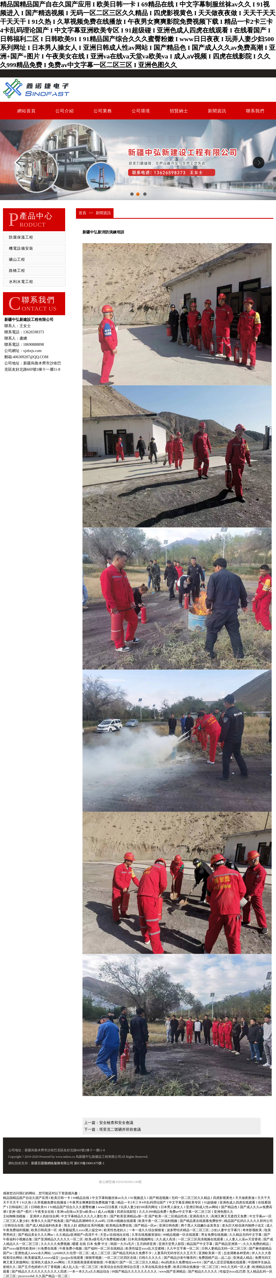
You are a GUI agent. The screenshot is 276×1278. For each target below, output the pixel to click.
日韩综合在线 (14, 1225)
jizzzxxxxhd (26, 1276)
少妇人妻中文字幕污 (226, 1230)
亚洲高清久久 (199, 1216)
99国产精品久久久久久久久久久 (135, 1271)
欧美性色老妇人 (115, 1230)
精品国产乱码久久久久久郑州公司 (248, 1221)
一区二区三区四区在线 (120, 1258)
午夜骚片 (111, 1262)
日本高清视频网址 (141, 1239)
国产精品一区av (146, 1225)
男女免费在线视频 (214, 1235)
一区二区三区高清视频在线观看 (201, 1239)
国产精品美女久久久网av (36, 1235)
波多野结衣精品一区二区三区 (188, 1230)
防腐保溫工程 (21, 237)
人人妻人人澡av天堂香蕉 (243, 1239)
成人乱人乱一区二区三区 (80, 1267)
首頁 (82, 213)
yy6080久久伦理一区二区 (71, 1253)
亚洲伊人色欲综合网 (45, 1216)
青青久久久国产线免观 (47, 1221)
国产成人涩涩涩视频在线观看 (225, 1262)
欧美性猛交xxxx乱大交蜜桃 (145, 1248)
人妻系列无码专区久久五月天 (175, 1253)
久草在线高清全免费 (157, 1267)
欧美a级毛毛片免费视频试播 (105, 1239)
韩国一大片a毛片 (122, 1244)
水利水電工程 (21, 282)
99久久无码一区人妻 (236, 1267)
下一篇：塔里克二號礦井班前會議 (112, 1129)
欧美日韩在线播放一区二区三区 (196, 1267)
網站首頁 (26, 111)
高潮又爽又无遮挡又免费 (229, 1216)
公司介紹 (64, 111)
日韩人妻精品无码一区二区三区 (224, 1248)
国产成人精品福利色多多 (44, 1225)
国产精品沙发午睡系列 (180, 1258)
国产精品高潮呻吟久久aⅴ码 (85, 1221)
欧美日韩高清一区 (44, 1230)
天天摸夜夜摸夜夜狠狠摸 (85, 1262)
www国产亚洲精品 (173, 1271)
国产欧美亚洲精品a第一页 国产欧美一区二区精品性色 (149, 1216)
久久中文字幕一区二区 (183, 1248)
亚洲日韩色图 (169, 1225)
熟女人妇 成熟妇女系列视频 (84, 1225)
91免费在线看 (48, 1248)
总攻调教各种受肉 (237, 1253)
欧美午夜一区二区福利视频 (158, 1221)
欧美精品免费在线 (119, 1225)
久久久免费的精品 (256, 1244)
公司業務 (103, 111)
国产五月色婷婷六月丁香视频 (39, 1267)
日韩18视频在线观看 (122, 1221)
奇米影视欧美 (252, 1230)
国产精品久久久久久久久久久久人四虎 (40, 1271)
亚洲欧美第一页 (210, 1253)
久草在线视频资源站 (147, 1235)
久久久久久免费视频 (56, 1244)
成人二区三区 (101, 1253)
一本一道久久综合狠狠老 (147, 1230)
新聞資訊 (217, 111)
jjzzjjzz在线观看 (72, 1258)
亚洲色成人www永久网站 (33, 1253)
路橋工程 (17, 271)
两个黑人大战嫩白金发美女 (201, 1225)
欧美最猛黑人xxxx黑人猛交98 (80, 1230)
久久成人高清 (166, 1239)
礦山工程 (17, 259)
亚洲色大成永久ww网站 (48, 1262)
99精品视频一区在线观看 (181, 1235)
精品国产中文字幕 (200, 1244)
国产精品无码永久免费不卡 (132, 1253)
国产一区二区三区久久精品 (139, 1262)
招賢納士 (179, 111)
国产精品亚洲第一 (228, 1244)
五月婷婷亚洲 (147, 1244)
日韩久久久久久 (150, 1258)
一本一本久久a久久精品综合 (89, 1271)
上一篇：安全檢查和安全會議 (108, 1123)
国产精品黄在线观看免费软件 (201, 1221)
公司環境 (141, 111)
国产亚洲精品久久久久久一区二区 (59, 1239)
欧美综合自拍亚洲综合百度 (120, 1267)
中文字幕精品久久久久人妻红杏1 (85, 1216)
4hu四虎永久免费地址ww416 (181, 1262)
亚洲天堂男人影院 (171, 1244)
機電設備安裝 (21, 248)
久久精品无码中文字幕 (245, 1235)
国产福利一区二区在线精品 (104, 1248)
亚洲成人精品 (243, 1258)
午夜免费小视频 (71, 1248)
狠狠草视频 (93, 1258)
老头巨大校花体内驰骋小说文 (243, 1225)
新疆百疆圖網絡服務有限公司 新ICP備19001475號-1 (68, 1163)
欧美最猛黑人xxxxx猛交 (42, 1258)
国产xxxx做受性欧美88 (19, 1248)
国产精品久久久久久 (203, 1271)
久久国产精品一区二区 (52, 1276)
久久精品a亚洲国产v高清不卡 (77, 1235)
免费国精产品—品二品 (215, 1258)
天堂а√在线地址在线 (115, 1235)
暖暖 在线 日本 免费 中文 (90, 1244)
